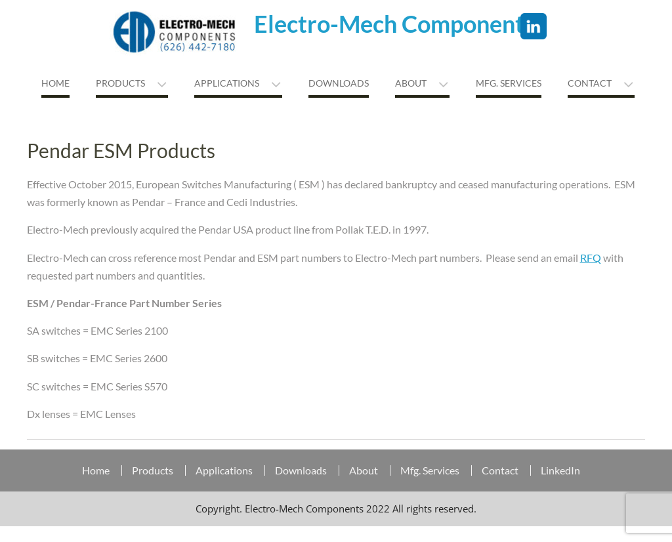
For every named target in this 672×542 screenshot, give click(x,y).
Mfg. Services (429, 470)
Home (55, 83)
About (411, 83)
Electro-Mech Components (394, 23)
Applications (226, 83)
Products (120, 83)
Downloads (338, 83)
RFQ (590, 257)
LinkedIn (560, 470)
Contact (590, 83)
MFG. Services (508, 83)
